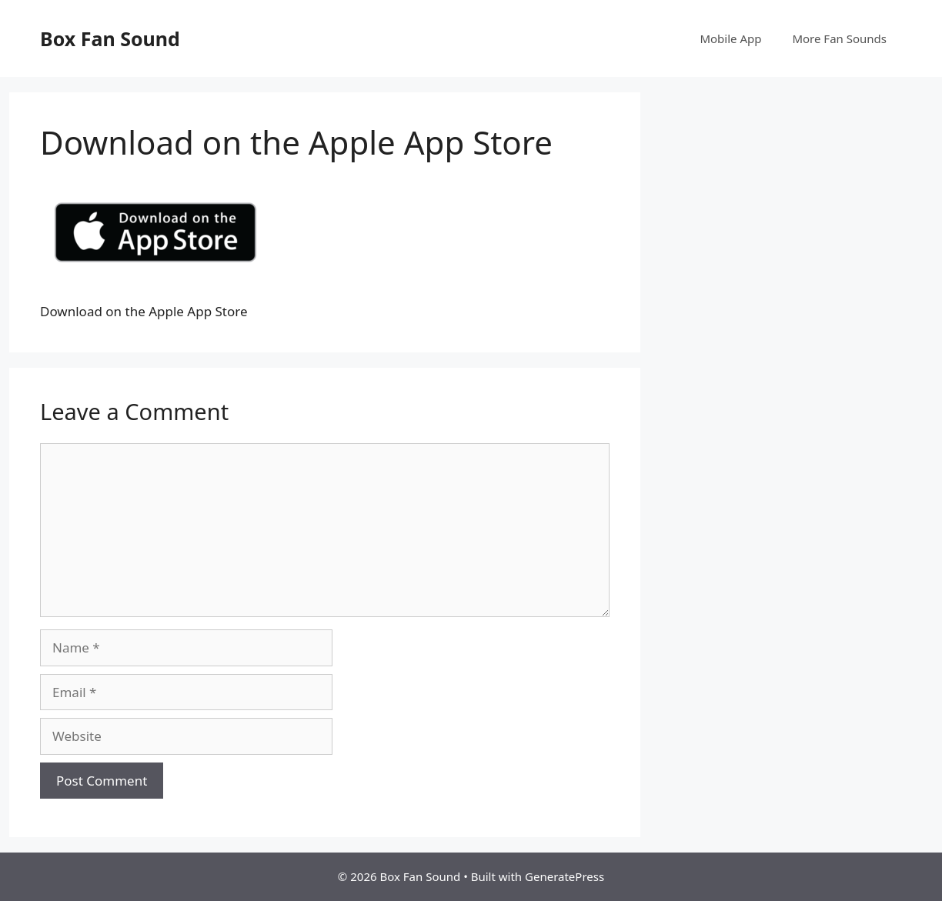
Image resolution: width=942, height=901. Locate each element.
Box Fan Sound (110, 38)
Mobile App (730, 38)
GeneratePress (564, 876)
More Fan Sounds (839, 38)
